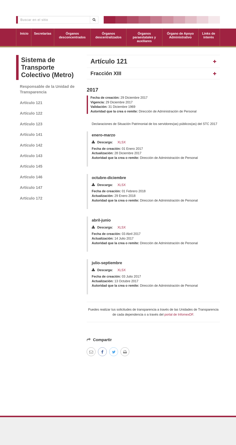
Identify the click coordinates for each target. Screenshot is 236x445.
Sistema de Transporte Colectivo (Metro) (47, 67)
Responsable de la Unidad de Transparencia (47, 89)
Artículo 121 (31, 102)
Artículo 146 (31, 177)
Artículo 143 (31, 156)
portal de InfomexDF (178, 314)
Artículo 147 (31, 187)
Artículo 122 (31, 113)
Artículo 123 (31, 124)
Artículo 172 (31, 198)
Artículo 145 (31, 166)
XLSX (121, 142)
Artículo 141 (31, 134)
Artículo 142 (31, 145)
